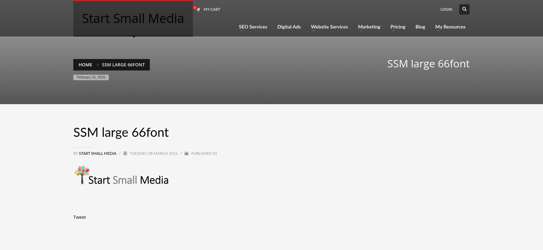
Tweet (79, 217)
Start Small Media (98, 153)
